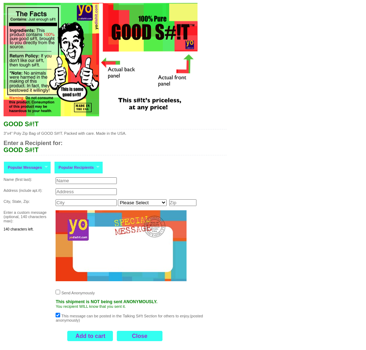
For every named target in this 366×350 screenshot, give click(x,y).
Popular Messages (26, 167)
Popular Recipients (76, 167)
